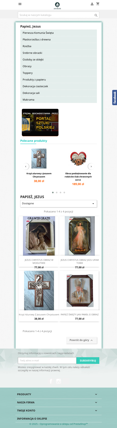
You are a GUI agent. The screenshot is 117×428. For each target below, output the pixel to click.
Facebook (51, 381)
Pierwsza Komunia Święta (38, 33)
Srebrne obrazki (32, 53)
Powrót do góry (82, 340)
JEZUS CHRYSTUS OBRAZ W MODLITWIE (39, 261)
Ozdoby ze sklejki (33, 59)
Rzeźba (27, 46)
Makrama (28, 99)
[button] (53, 192)
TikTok (66, 381)
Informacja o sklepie (32, 418)
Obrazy (27, 66)
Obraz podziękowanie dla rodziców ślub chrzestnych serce (78, 176)
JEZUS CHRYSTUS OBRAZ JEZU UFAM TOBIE (80, 261)
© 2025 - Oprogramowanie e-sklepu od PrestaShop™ (58, 423)
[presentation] (26, 166)
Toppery (28, 73)
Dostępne (58, 204)
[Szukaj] (58, 15)
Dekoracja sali (31, 93)
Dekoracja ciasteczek (35, 86)
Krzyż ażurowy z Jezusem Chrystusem (39, 175)
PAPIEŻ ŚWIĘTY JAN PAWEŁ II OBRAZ (80, 314)
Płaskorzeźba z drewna (37, 39)
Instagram (58, 381)
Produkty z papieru (34, 79)
